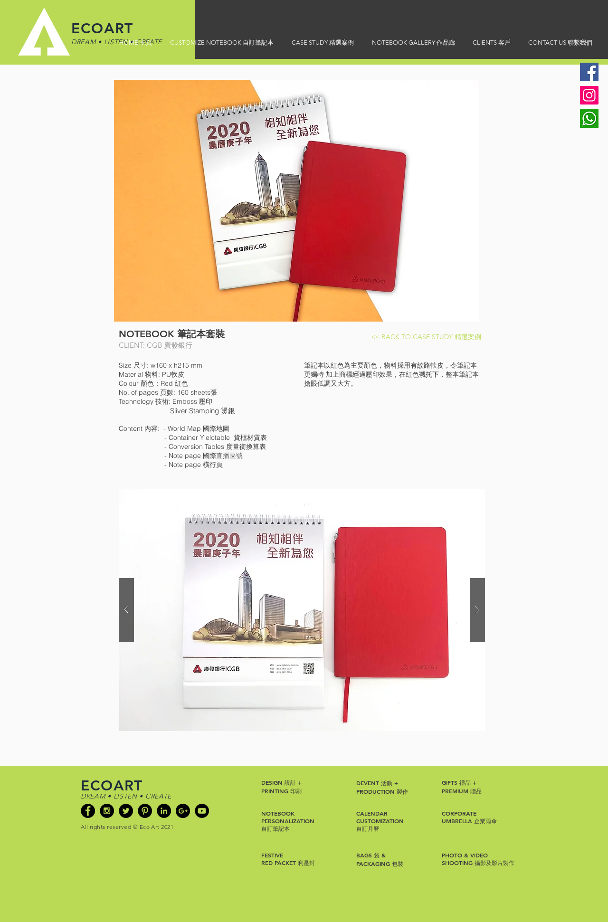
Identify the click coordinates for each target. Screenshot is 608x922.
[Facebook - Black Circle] (88, 811)
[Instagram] (589, 95)
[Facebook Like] (99, 841)
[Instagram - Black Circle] (107, 811)
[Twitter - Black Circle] (126, 811)
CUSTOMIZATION (380, 821)
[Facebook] (589, 72)
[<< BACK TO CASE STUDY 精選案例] (426, 337)
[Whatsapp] (589, 118)
